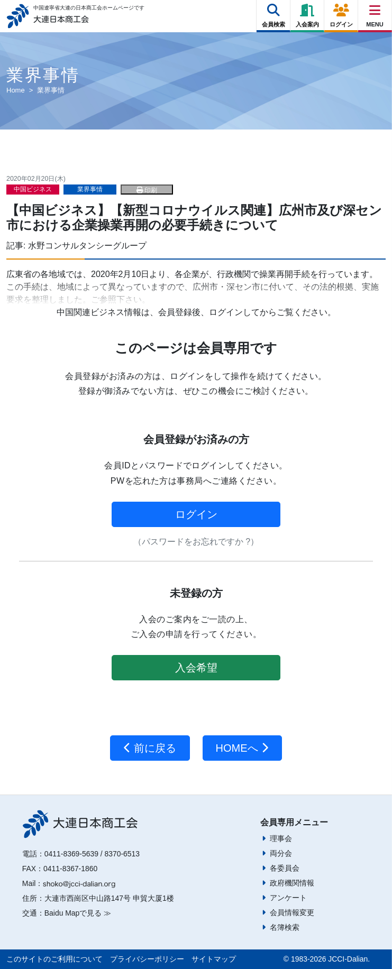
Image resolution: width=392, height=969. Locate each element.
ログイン (196, 514)
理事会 (281, 838)
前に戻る (150, 748)
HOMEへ (242, 748)
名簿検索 (284, 927)
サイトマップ (214, 959)
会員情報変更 (292, 912)
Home (15, 90)
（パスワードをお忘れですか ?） (196, 541)
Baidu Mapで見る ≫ (77, 913)
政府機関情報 (292, 883)
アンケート (288, 897)
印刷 (146, 190)
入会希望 (196, 667)
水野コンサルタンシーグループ (87, 245)
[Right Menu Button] (375, 10)
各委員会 (284, 868)
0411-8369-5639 (71, 854)
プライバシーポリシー (147, 959)
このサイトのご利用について (54, 959)
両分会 (281, 853)
